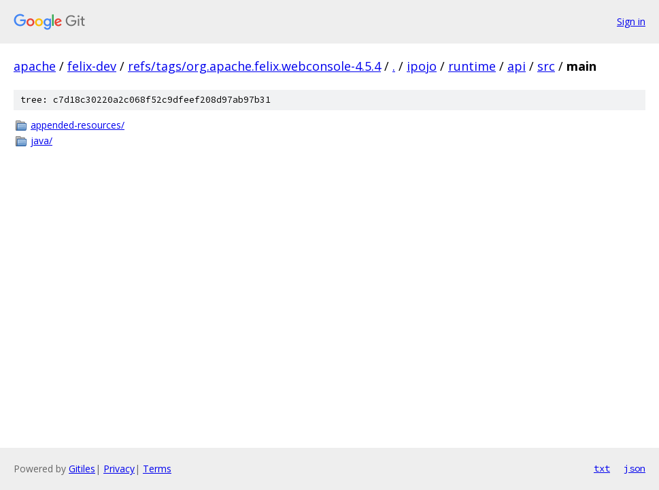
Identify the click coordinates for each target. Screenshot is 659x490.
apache (35, 66)
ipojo (422, 66)
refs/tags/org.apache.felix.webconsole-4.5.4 (254, 66)
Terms (157, 468)
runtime (472, 66)
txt (602, 468)
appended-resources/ (77, 124)
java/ (41, 140)
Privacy (119, 468)
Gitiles (82, 468)
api (516, 66)
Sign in (631, 21)
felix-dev (91, 66)
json (634, 468)
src (546, 66)
